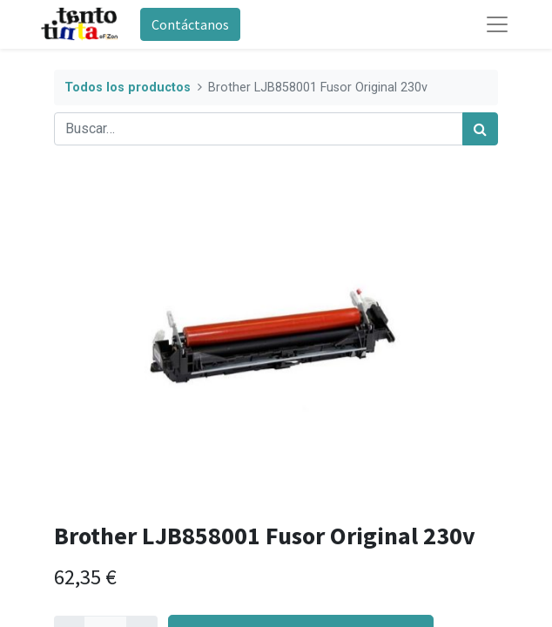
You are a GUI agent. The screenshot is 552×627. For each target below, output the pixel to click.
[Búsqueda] (480, 128)
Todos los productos (127, 87)
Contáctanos (190, 24)
